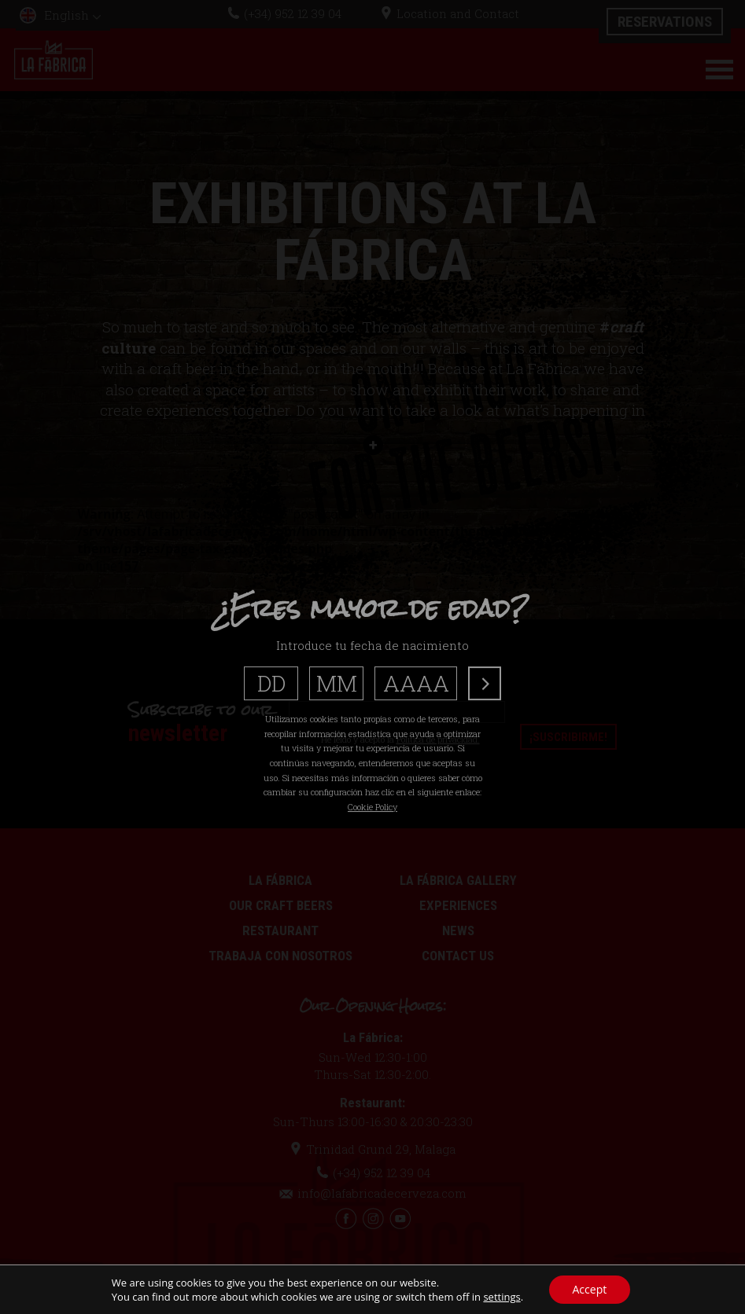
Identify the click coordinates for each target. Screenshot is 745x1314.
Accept (590, 1289)
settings (501, 1297)
